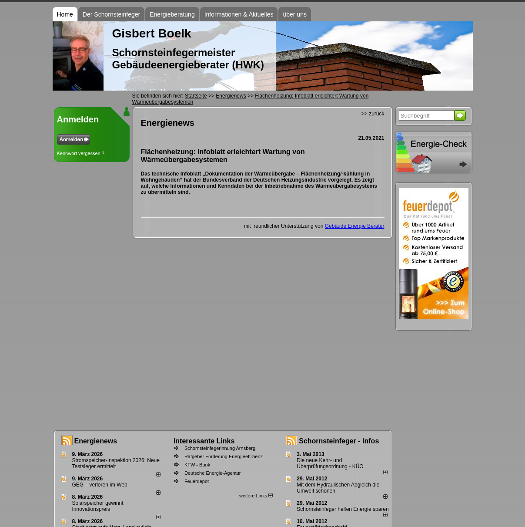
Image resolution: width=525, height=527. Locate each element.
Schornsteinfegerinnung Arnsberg (219, 448)
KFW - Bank (197, 464)
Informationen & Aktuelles (239, 14)
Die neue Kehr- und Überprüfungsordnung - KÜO (330, 463)
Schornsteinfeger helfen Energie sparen (342, 509)
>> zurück (373, 114)
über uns (294, 14)
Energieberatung (172, 14)
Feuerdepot (196, 481)
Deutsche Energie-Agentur (212, 473)
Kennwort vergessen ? (80, 153)
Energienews (95, 441)
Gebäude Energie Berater (355, 226)
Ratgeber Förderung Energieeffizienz (223, 456)
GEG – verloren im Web (99, 485)
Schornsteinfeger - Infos (339, 441)
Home (65, 14)
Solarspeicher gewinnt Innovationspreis (98, 506)
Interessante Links (204, 441)
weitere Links (256, 495)
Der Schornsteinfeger (111, 14)
